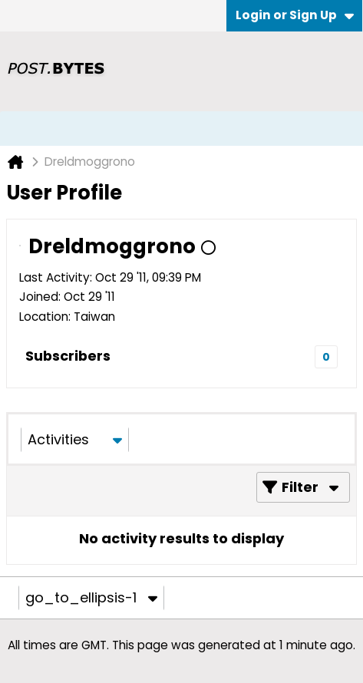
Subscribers (68, 355)
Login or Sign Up (295, 15)
